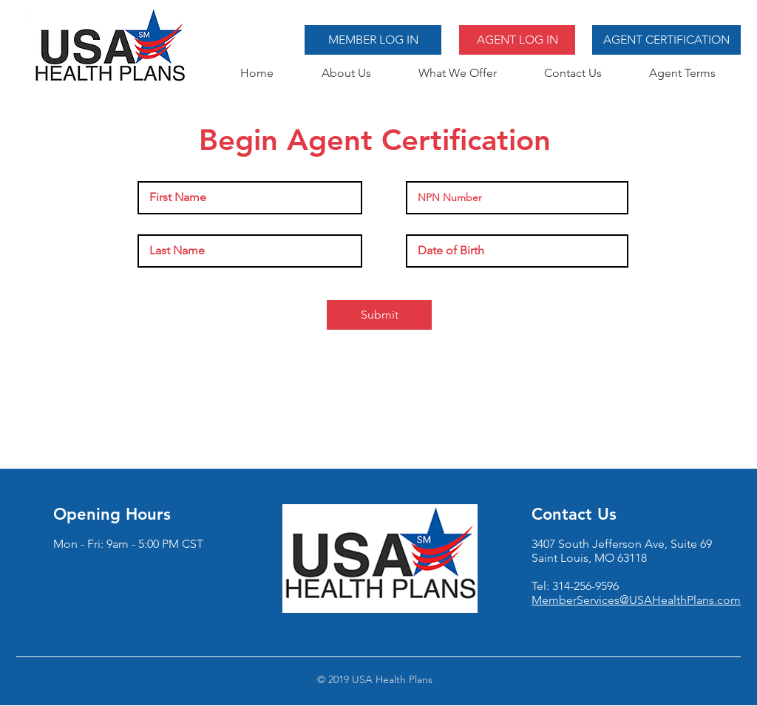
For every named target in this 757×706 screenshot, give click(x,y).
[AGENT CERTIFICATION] (666, 40)
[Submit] (379, 315)
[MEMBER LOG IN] (373, 40)
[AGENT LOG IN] (517, 40)
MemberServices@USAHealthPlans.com (636, 600)
